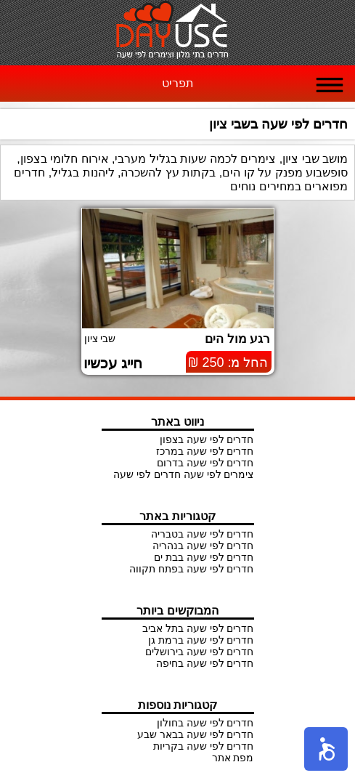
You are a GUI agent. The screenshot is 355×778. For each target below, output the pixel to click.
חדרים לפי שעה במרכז (205, 451)
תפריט (178, 83)
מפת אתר (233, 757)
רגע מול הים (237, 339)
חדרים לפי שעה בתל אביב (198, 628)
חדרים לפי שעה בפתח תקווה (191, 569)
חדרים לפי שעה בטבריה (202, 534)
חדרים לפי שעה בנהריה (203, 545)
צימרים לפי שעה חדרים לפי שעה (183, 474)
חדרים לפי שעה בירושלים (199, 651)
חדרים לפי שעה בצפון (207, 439)
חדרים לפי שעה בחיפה (205, 663)
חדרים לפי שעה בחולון (205, 723)
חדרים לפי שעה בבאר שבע (195, 734)
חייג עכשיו (113, 363)
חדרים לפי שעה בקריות (203, 746)
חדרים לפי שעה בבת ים (204, 557)
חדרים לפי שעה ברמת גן (201, 640)
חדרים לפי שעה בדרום (205, 463)
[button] (326, 749)
